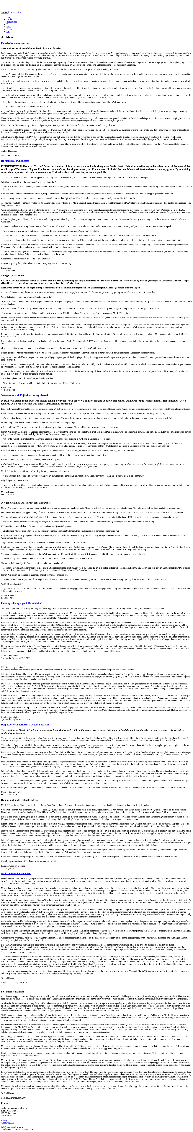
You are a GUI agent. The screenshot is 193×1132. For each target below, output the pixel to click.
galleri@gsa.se (7, 1122)
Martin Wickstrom (18, 5)
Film (8, 27)
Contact (9, 29)
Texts (8, 24)
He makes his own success (15, 160)
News (8, 17)
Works (9, 19)
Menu (4, 12)
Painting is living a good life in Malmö (21, 603)
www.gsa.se (6, 1120)
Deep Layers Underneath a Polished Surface (25, 724)
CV (7, 31)
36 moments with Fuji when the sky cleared (24, 395)
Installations (11, 22)
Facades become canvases (15, 43)
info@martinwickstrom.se (12, 1127)
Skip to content (14, 12)
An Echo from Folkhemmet (16, 873)
